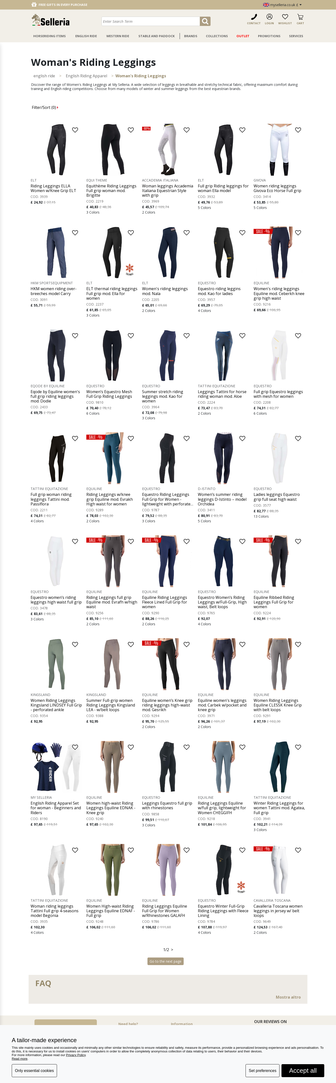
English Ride (86, 36)
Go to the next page (165, 961)
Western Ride (117, 36)
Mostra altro (288, 997)
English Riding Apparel (86, 76)
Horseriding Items (49, 36)
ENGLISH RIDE (44, 76)
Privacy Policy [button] (76, 1055)
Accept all (303, 1070)
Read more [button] (19, 1058)
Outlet (242, 36)
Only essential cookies (34, 1071)
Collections (217, 36)
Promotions (269, 36)
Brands (190, 36)
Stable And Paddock (156, 36)
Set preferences (262, 1071)
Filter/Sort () (45, 107)
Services (296, 36)
